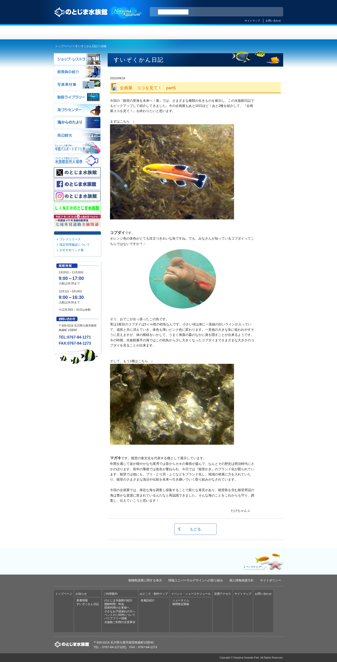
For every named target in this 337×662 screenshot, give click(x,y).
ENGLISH (238, 12)
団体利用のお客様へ (117, 607)
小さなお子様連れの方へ (119, 611)
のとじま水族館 (98, 17)
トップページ (73, 32)
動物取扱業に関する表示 (145, 580)
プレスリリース (70, 239)
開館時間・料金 (114, 604)
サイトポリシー (270, 580)
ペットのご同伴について (119, 615)
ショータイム (180, 600)
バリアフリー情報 (115, 618)
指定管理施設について (74, 244)
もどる (195, 529)
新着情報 (82, 600)
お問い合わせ (273, 20)
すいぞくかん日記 (86, 46)
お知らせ (111, 32)
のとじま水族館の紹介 (118, 600)
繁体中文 (263, 12)
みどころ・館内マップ (187, 32)
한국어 (274, 12)
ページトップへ (262, 561)
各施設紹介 (148, 600)
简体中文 (251, 12)
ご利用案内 (149, 32)
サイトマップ (252, 20)
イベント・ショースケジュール (226, 32)
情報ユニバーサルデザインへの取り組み (195, 580)
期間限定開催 (180, 604)
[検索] (173, 12)
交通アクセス (264, 32)
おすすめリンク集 (71, 250)
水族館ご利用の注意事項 (119, 622)
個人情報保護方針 (241, 580)
